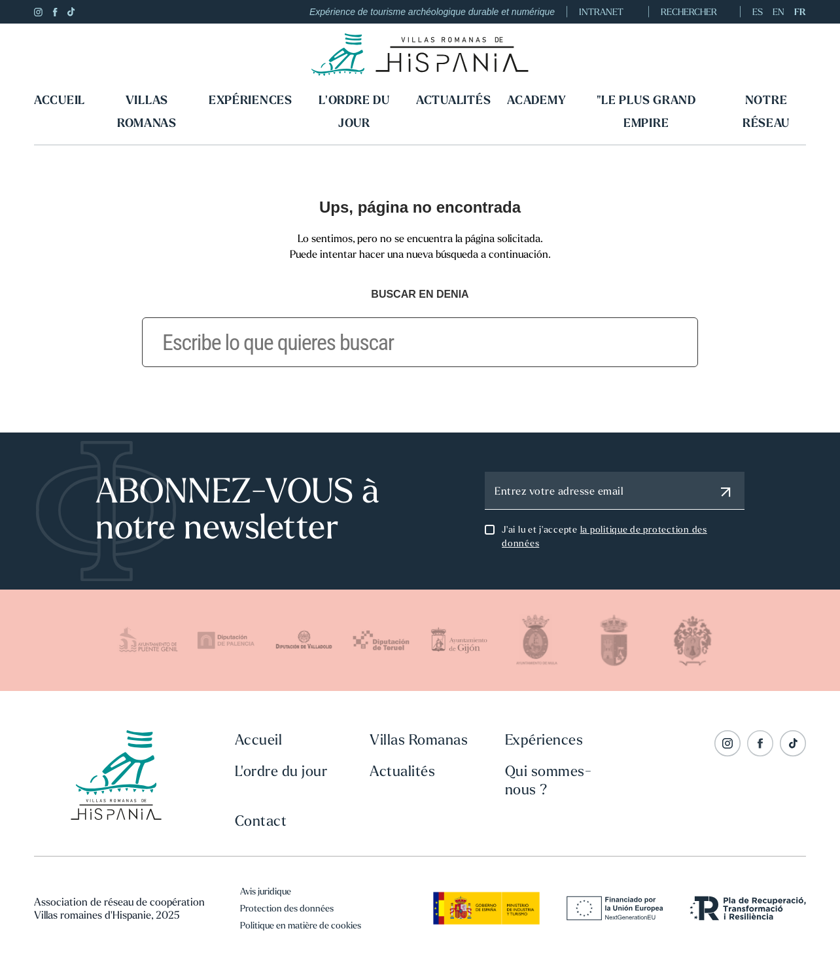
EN (778, 12)
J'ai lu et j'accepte (604, 536)
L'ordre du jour (354, 111)
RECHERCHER (694, 12)
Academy (536, 100)
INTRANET (608, 12)
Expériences (250, 100)
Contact (261, 820)
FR (800, 12)
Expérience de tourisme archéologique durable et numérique (432, 12)
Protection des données (287, 908)
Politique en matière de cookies (300, 925)
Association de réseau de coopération (119, 901)
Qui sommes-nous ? (548, 780)
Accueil (59, 100)
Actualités (453, 100)
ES (757, 12)
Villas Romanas (147, 111)
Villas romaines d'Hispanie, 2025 (106, 914)
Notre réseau (766, 111)
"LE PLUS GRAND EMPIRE (646, 111)
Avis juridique (265, 891)
